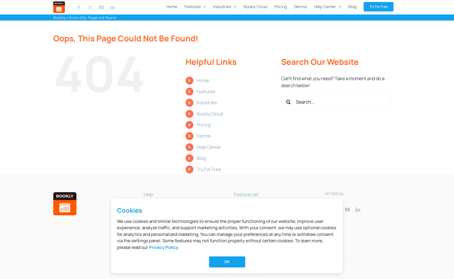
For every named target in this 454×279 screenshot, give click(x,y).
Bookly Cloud (210, 114)
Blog (201, 158)
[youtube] (347, 209)
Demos (204, 136)
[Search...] (336, 102)
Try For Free (209, 169)
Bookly (59, 17)
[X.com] (90, 7)
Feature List (246, 194)
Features (206, 91)
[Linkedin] (112, 7)
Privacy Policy (163, 247)
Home (203, 80)
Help (148, 194)
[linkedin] (358, 209)
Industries (207, 102)
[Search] (288, 102)
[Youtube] (101, 7)
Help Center (209, 147)
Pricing (203, 125)
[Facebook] (79, 7)
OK (227, 261)
